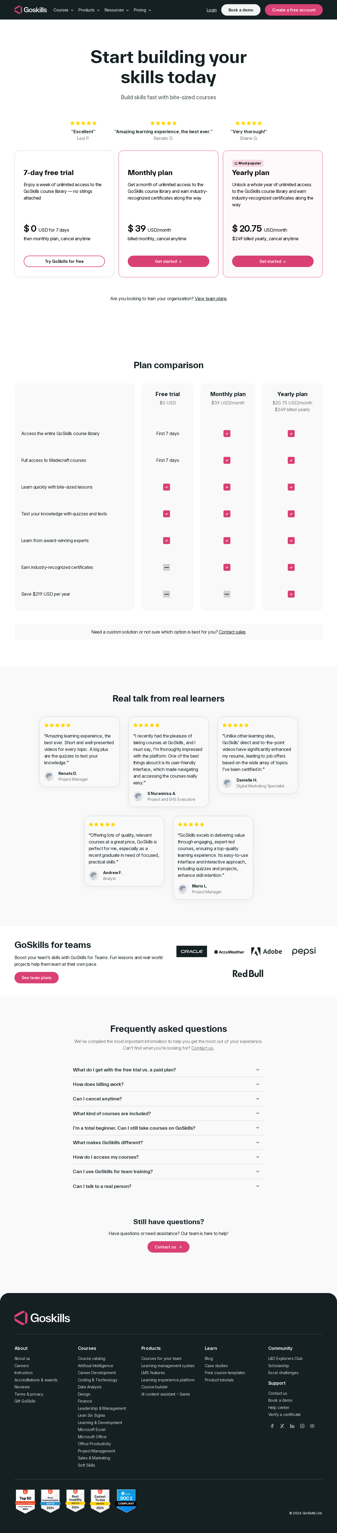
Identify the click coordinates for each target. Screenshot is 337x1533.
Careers (21, 1365)
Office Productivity (94, 1443)
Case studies (216, 1365)
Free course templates (225, 1372)
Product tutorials (219, 1379)
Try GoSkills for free (64, 261)
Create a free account (294, 10)
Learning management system (168, 1365)
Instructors (23, 1372)
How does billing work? (166, 1084)
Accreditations (27, 1379)
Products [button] (89, 10)
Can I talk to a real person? (166, 1186)
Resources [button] (117, 10)
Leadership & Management (102, 1408)
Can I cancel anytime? (166, 1098)
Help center (278, 1407)
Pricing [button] (143, 10)
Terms (20, 1394)
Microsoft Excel (92, 1429)
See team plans (37, 977)
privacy (36, 1394)
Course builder (154, 1386)
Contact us (168, 1247)
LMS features (153, 1372)
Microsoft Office (92, 1436)
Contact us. (202, 1048)
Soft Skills (86, 1465)
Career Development (97, 1372)
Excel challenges (283, 1372)
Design (84, 1394)
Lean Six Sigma (91, 1415)
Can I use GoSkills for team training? (166, 1171)
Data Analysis (90, 1386)
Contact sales (232, 632)
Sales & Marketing (94, 1458)
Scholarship (278, 1365)
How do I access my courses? (166, 1157)
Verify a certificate (284, 1414)
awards (51, 1379)
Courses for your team (161, 1358)
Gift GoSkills (25, 1401)
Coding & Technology (97, 1379)
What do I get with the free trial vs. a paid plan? (166, 1069)
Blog (209, 1358)
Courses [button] (63, 10)
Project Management (96, 1451)
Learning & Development (100, 1422)
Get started (168, 261)
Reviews (22, 1386)
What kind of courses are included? (166, 1113)
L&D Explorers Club (285, 1358)
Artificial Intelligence (95, 1365)
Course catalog (91, 1358)
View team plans (211, 298)
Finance (85, 1401)
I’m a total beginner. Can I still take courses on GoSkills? (166, 1128)
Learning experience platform (168, 1379)
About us (22, 1358)
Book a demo (240, 10)
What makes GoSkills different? (166, 1142)
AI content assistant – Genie (165, 1394)
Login (212, 10)
